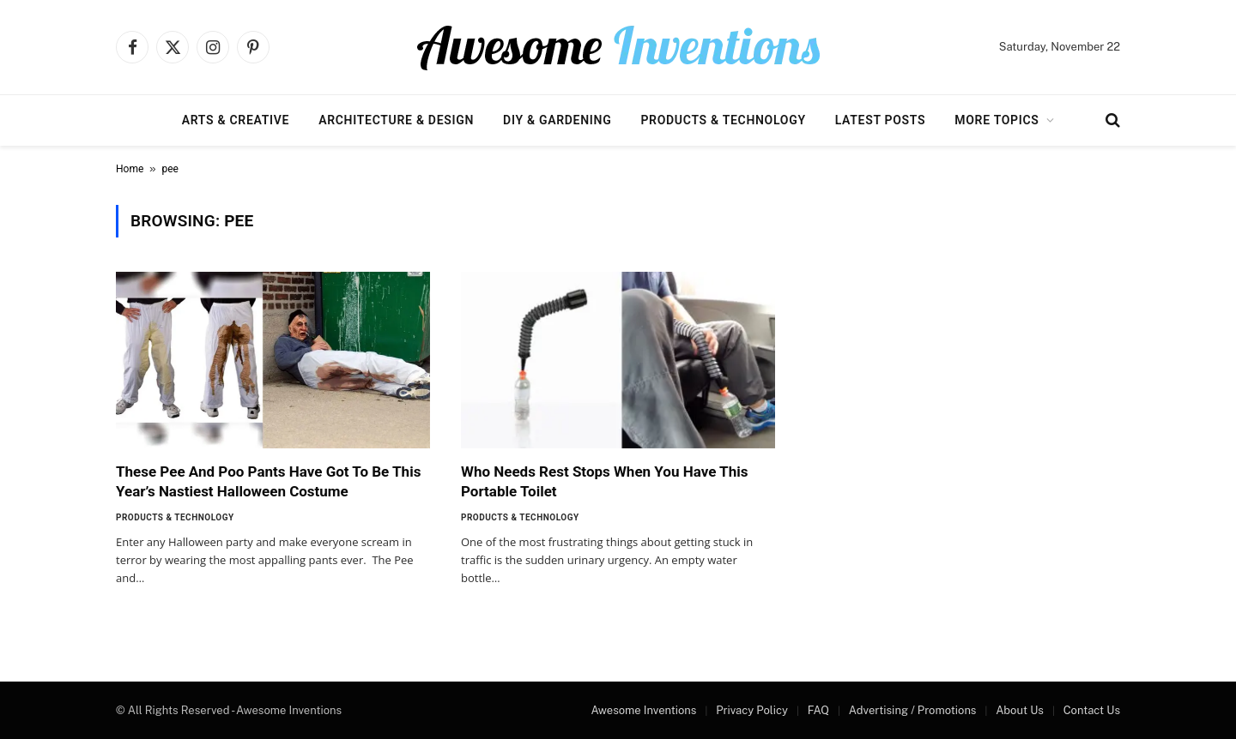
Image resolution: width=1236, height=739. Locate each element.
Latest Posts (880, 120)
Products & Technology (722, 120)
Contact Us (1091, 710)
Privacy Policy (752, 710)
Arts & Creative (235, 120)
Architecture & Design (396, 120)
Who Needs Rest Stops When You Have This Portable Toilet (604, 481)
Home (129, 169)
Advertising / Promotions (913, 710)
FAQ (818, 710)
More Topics (996, 120)
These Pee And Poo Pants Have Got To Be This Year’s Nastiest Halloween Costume (268, 481)
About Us (1020, 710)
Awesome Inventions (643, 710)
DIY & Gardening (557, 120)
